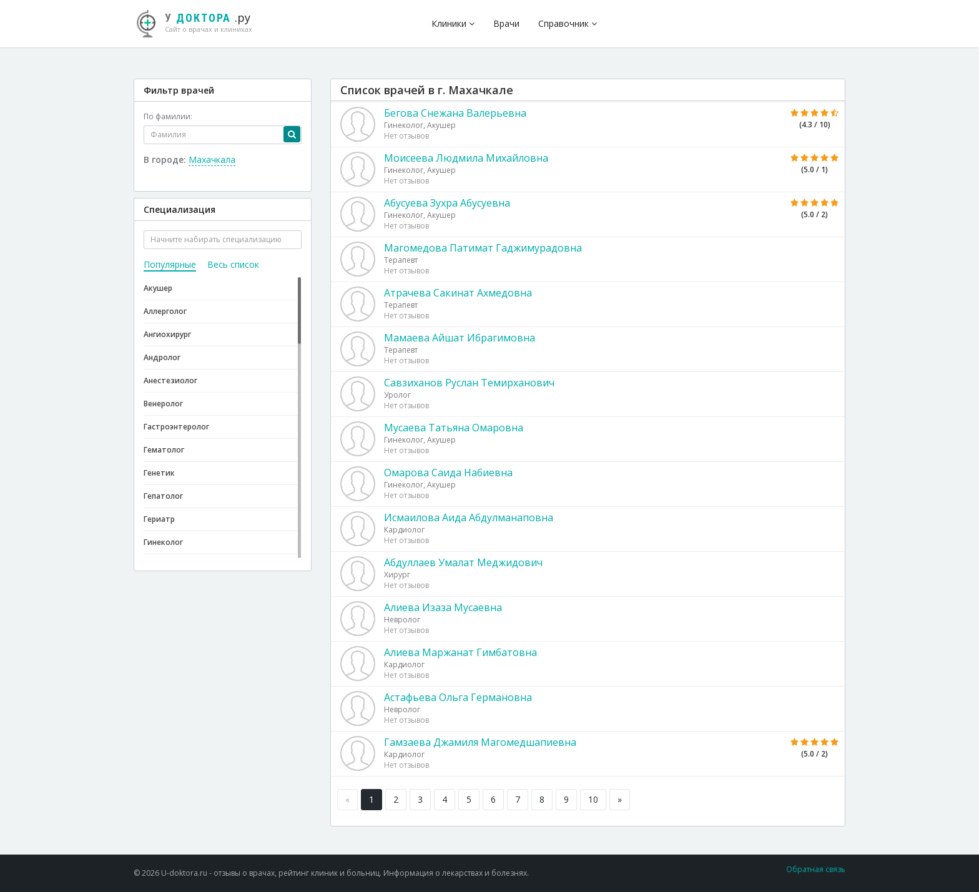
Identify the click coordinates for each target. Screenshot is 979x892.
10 (593, 799)
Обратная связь (815, 869)
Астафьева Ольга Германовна (458, 697)
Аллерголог (165, 311)
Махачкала (212, 159)
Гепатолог (163, 496)
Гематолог (164, 449)
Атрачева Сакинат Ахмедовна (458, 293)
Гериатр (159, 519)
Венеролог (163, 403)
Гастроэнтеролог (176, 426)
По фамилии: (168, 116)
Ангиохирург (167, 334)
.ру (199, 22)
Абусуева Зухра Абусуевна (447, 203)
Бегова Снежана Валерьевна (455, 113)
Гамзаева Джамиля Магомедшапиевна (480, 742)
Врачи (506, 23)
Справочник (567, 23)
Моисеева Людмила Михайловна (466, 158)
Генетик (159, 473)
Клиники (453, 23)
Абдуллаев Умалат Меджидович (463, 562)
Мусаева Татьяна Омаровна (453, 427)
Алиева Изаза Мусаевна (443, 607)
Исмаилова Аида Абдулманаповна (468, 517)
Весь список (233, 264)
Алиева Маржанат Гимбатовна (460, 652)
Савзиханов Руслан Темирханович (469, 383)
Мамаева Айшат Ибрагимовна (459, 338)
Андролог (162, 357)
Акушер (158, 288)
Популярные (170, 264)
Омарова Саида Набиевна (448, 472)
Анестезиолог (170, 380)
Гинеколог (163, 542)
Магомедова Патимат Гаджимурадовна (483, 248)
